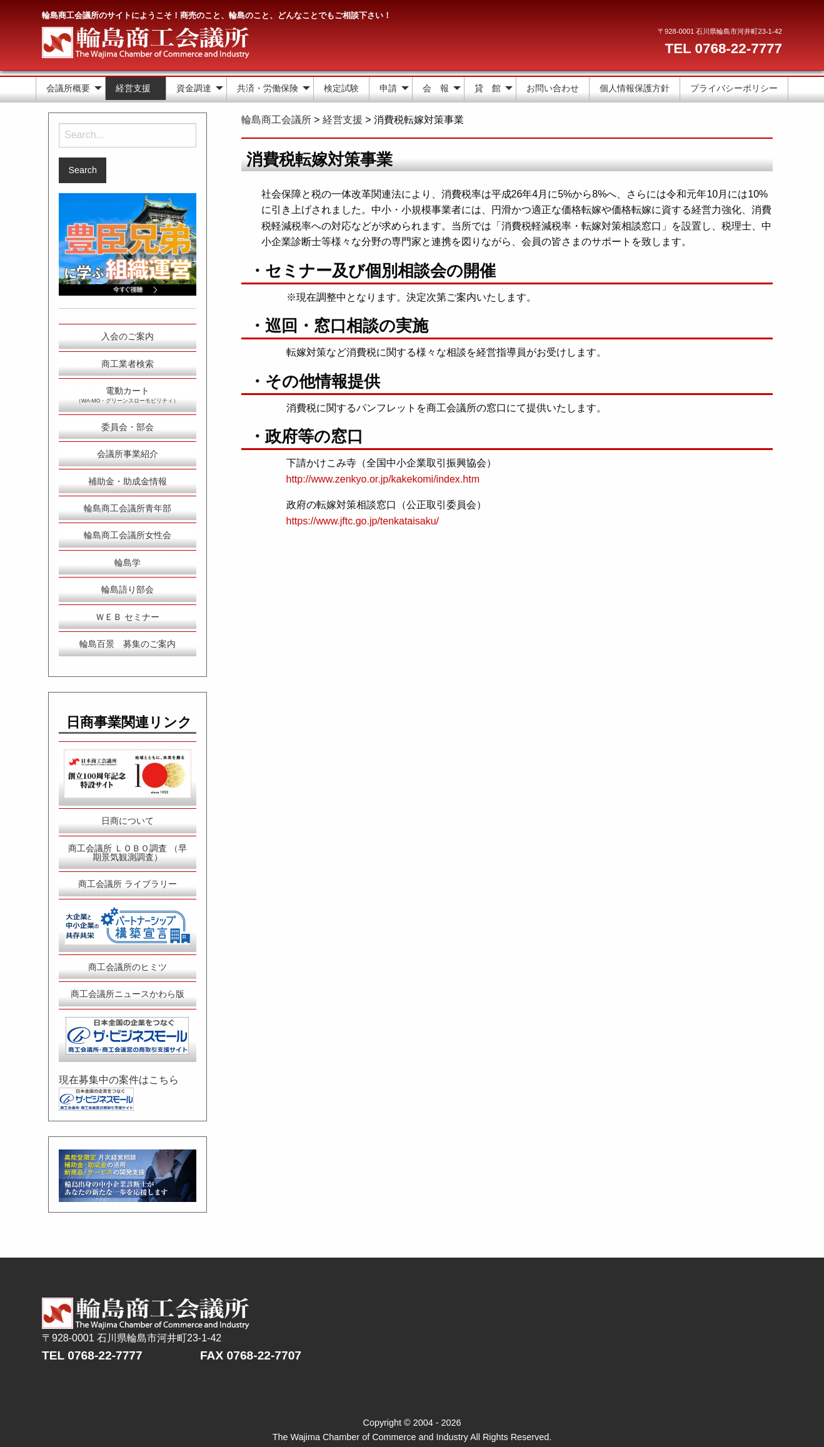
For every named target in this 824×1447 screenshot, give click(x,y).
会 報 (436, 88)
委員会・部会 (127, 427)
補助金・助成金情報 (127, 481)
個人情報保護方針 (635, 88)
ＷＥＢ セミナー (127, 617)
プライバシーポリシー (734, 88)
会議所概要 (68, 88)
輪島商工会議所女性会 (127, 535)
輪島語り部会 (127, 589)
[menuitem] (71, 88)
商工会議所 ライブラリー (127, 884)
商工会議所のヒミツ (127, 967)
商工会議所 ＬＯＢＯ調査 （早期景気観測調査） (127, 852)
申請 (388, 88)
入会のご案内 (127, 336)
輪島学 (127, 563)
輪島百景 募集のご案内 (127, 644)
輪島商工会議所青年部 (127, 508)
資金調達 (193, 88)
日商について (127, 821)
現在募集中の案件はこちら (119, 1079)
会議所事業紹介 (127, 454)
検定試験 (341, 88)
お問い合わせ (552, 88)
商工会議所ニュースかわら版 (127, 994)
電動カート (127, 395)
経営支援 (133, 88)
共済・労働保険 (267, 88)
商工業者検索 (127, 364)
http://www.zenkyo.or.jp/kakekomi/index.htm (383, 479)
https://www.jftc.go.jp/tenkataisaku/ (363, 521)
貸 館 (488, 88)
